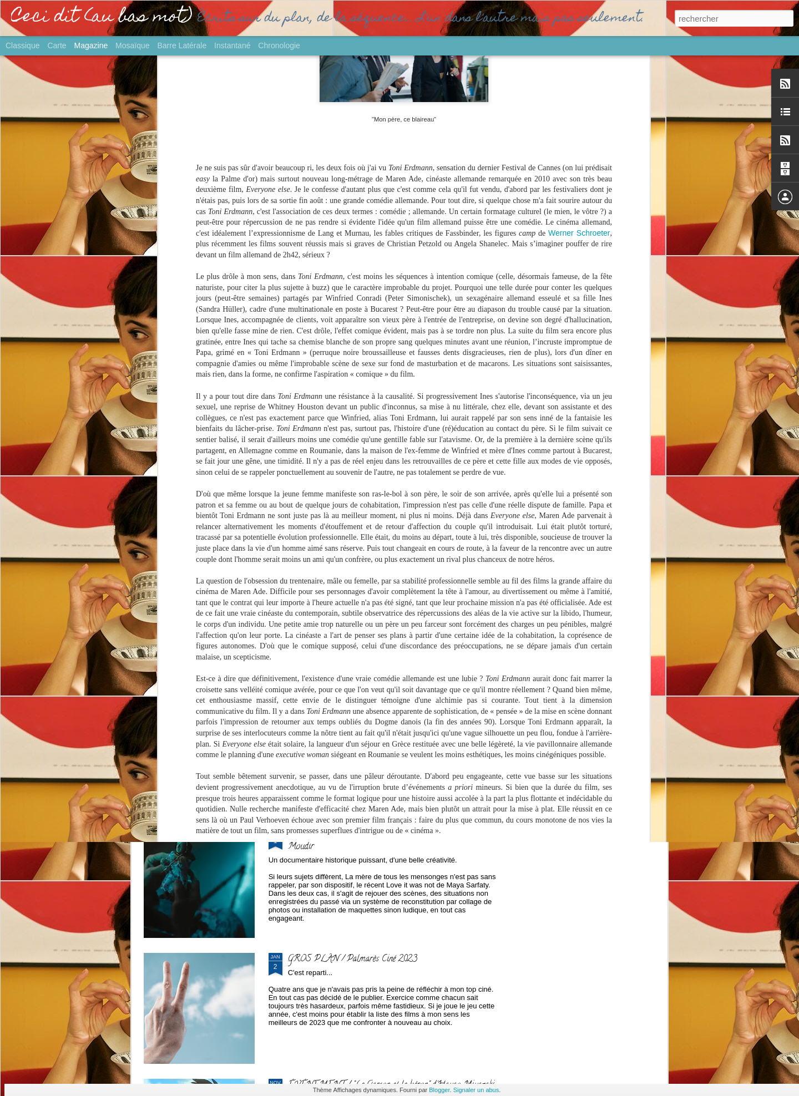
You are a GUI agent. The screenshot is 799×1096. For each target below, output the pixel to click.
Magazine (91, 45)
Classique (22, 45)
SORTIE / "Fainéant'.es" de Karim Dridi (356, 581)
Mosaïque (132, 45)
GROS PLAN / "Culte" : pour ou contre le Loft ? (598, 369)
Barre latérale (181, 45)
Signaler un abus (476, 1090)
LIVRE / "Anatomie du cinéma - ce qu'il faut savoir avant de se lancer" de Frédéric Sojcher (204, 382)
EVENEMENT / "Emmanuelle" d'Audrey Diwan (371, 456)
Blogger (439, 1090)
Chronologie (279, 45)
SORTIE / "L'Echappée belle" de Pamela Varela (335, 369)
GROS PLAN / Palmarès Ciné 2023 (352, 959)
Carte (56, 45)
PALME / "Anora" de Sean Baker (462, 369)
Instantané (232, 45)
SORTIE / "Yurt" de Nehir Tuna (344, 707)
